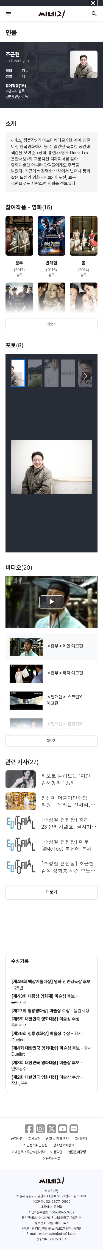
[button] (85, 376)
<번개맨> (12, 96)
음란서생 (19, 1002)
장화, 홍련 (20, 1083)
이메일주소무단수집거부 (28, 1152)
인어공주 (19, 1068)
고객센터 (81, 1138)
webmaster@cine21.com (57, 1234)
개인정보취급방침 (35, 1145)
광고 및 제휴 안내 (57, 1138)
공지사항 (17, 1138)
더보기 (52, 324)
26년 (18, 988)
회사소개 (34, 1138)
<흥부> (11, 91)
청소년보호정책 (63, 1145)
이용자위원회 (52, 1159)
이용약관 (56, 1152)
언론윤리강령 (77, 1152)
